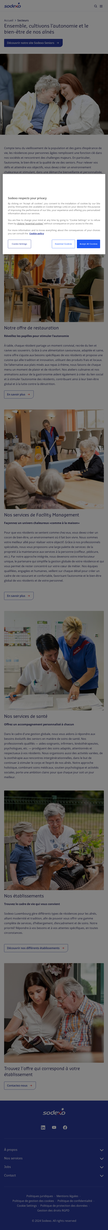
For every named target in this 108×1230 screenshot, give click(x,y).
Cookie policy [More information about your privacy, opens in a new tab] (36, 233)
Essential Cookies (63, 244)
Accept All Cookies (89, 244)
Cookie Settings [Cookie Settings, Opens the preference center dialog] (19, 244)
